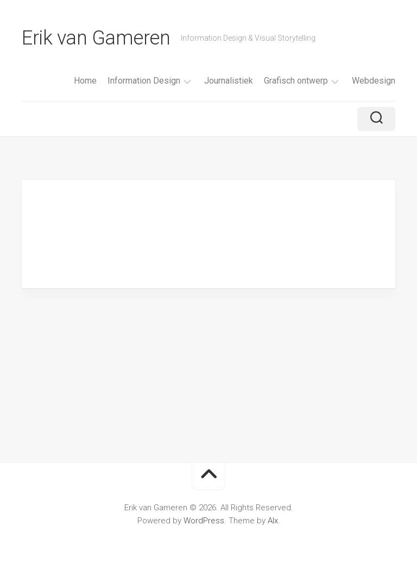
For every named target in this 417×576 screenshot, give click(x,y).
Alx (273, 521)
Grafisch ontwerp (296, 80)
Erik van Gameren (96, 38)
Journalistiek (228, 80)
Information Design (144, 80)
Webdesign (373, 80)
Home (85, 80)
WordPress (204, 521)
